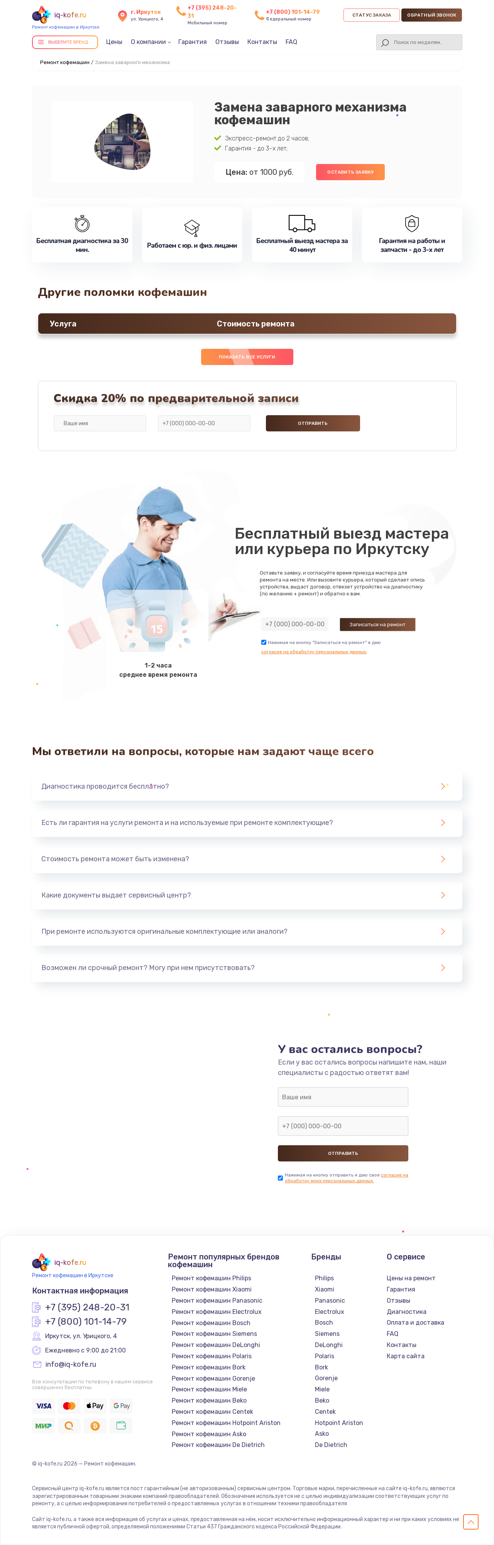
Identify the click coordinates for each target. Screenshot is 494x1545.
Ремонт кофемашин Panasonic (217, 1300)
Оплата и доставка (415, 1322)
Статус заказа (371, 15)
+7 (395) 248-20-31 (87, 1308)
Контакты (262, 42)
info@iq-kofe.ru (71, 1365)
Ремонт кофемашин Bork (208, 1367)
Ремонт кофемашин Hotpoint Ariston (226, 1423)
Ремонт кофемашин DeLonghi (216, 1345)
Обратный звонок (431, 15)
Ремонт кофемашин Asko (209, 1434)
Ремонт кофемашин (65, 62)
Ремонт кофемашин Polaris (212, 1356)
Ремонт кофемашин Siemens (214, 1333)
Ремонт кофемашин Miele (209, 1389)
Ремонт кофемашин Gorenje (213, 1378)
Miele (322, 1389)
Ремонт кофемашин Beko (209, 1400)
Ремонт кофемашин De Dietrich (218, 1445)
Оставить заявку (350, 172)
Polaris (324, 1356)
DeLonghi (329, 1345)
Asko (322, 1433)
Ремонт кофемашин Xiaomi (212, 1289)
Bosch (324, 1322)
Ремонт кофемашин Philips (211, 1278)
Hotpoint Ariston (339, 1423)
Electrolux (329, 1311)
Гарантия (192, 42)
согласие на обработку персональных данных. (314, 651)
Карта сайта (406, 1356)
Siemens (327, 1333)
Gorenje (326, 1378)
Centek (325, 1411)
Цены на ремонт (411, 1278)
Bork (321, 1367)
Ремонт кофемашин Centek (212, 1411)
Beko (322, 1400)
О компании (148, 42)
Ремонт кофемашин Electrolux (217, 1311)
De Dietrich (331, 1445)
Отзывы (227, 42)
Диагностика (406, 1311)
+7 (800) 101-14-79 (293, 12)
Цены (114, 42)
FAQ (291, 42)
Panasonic (330, 1300)
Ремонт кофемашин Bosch (211, 1323)
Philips (324, 1278)
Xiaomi (324, 1289)
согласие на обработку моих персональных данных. (346, 1177)
